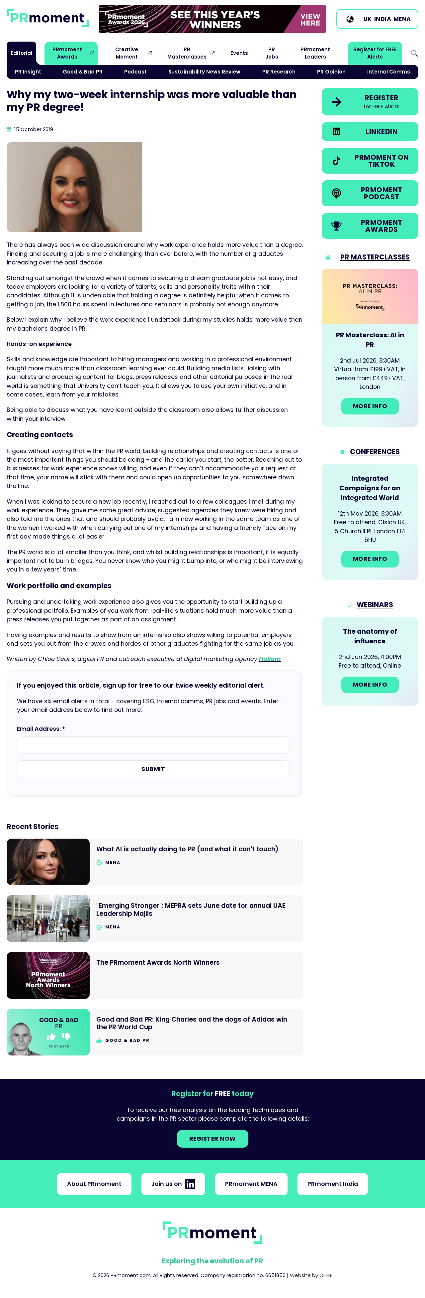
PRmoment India (332, 1184)
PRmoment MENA (251, 1184)
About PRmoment (94, 1184)
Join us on (173, 1184)
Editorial (21, 53)
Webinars (375, 604)
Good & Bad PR (83, 71)
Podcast (135, 71)
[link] (212, 19)
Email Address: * (41, 729)
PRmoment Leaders (315, 53)
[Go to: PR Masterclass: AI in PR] (370, 348)
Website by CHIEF (311, 1275)
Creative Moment (126, 53)
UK (368, 19)
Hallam (270, 659)
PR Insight (28, 71)
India (382, 19)
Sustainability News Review (204, 71)
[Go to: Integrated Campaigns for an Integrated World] (370, 522)
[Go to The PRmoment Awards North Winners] (155, 975)
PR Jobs (271, 53)
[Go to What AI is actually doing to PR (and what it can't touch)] (155, 862)
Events (239, 53)
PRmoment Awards (67, 53)
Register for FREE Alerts (375, 53)
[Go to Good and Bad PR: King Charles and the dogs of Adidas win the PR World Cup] (155, 1032)
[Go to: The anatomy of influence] (370, 661)
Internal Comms (388, 71)
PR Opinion (331, 71)
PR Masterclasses (187, 53)
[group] (212, 19)
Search (414, 53)
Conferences (375, 451)
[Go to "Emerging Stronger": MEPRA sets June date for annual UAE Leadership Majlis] (155, 918)
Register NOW (212, 1139)
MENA (402, 19)
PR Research (279, 71)
